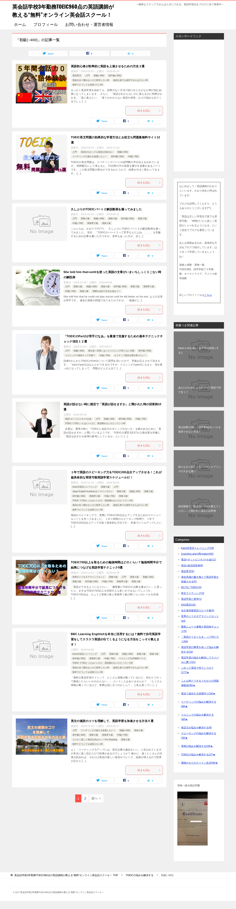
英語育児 (77, 83)
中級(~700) (133, 164)
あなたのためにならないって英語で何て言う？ (199, 398)
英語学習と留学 (191, 607)
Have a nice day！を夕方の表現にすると (198, 358)
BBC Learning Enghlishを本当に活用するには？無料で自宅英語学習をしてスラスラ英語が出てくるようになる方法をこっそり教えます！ (116, 647)
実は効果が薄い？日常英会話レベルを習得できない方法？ (199, 437)
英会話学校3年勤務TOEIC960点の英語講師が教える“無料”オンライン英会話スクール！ (62, 14)
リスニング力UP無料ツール (132, 666)
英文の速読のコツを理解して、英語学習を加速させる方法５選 (112, 729)
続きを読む (149, 118)
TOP (66, 883)
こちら (208, 303)
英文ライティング (192, 601)
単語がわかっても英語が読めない (97, 160)
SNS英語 (188, 612)
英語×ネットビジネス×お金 (78, 427)
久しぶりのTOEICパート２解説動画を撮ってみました (106, 217)
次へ (94, 806)
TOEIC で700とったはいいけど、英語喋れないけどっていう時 (95, 431)
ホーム (20, 32)
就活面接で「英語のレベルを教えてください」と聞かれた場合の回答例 (199, 516)
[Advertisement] (198, 113)
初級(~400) (99, 83)
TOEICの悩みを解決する (197, 762)
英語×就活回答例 (192, 573)
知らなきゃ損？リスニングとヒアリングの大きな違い (199, 477)
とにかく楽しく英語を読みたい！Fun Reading (95, 747)
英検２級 (106, 231)
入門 (87, 83)
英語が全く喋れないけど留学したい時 (91, 88)
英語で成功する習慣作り (197, 701)
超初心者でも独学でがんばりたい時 (130, 88)
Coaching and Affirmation (197, 561)
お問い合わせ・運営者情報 (89, 32)
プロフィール (45, 32)
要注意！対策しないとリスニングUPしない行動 (111, 359)
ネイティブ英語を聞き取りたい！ (130, 363)
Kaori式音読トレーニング (85, 495)
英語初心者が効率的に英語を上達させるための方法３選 (108, 74)
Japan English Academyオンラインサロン (93, 499)
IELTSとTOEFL (191, 595)
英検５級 (85, 226)
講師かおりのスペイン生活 (198, 770)
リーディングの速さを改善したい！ (90, 164)
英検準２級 (92, 231)
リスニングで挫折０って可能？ (80, 363)
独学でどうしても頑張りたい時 (88, 93)
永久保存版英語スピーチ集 (197, 618)
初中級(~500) (114, 83)
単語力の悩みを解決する (196, 735)
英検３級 (142, 226)
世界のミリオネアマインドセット (89, 585)
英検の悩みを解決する (196, 754)
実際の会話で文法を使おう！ (107, 299)
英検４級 (112, 226)
